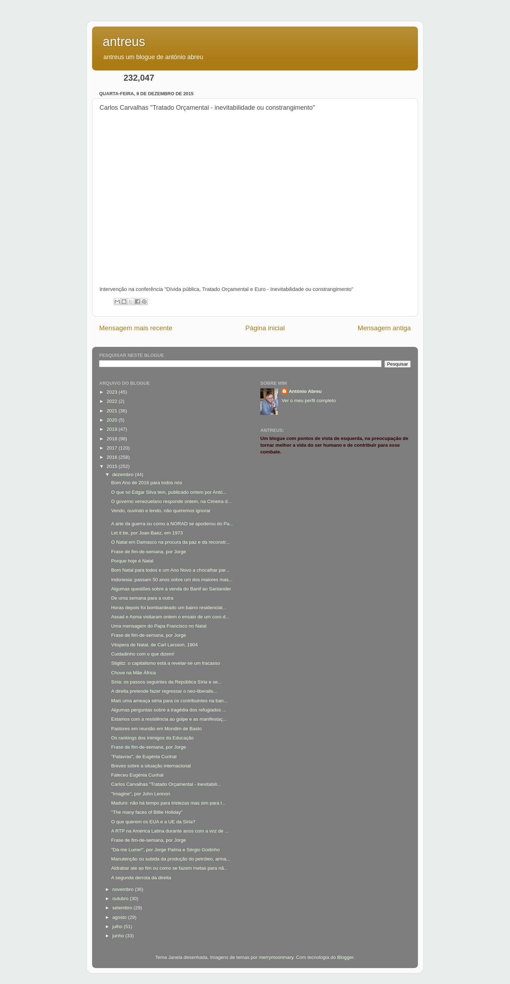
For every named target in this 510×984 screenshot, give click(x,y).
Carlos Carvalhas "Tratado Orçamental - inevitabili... (166, 784)
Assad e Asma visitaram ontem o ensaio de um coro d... (170, 616)
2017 (113, 448)
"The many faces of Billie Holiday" (147, 812)
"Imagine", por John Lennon (140, 793)
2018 (113, 438)
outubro (121, 898)
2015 (113, 466)
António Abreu (305, 391)
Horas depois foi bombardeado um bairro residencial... (168, 607)
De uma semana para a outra (142, 598)
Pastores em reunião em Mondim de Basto (156, 728)
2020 (113, 420)
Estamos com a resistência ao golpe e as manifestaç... (169, 719)
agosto (120, 917)
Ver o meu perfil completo (309, 400)
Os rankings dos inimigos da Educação (152, 737)
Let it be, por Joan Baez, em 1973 (147, 533)
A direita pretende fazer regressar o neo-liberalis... (164, 691)
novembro (123, 889)
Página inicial (265, 328)
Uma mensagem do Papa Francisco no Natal (158, 626)
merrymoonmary (276, 957)
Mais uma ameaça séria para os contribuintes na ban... (169, 700)
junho (118, 935)
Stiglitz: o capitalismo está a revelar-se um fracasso (165, 663)
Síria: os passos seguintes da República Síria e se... (166, 682)
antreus (124, 41)
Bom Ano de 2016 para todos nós (146, 482)
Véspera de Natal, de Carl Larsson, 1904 (154, 644)
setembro (123, 907)
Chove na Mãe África (133, 672)
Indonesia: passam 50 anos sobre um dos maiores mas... (172, 579)
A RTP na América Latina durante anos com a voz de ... (170, 831)
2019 (113, 429)
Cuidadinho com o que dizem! (143, 654)
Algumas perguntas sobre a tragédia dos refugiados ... (168, 710)
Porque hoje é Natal (132, 560)
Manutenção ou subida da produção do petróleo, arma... (170, 859)
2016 (113, 457)
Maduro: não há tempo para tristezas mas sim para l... (168, 803)
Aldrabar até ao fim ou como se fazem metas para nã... (169, 868)
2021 (113, 410)
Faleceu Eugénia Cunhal (137, 775)
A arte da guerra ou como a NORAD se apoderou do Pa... (172, 523)
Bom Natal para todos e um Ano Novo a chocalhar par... (170, 570)
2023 (113, 392)
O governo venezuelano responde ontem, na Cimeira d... (171, 501)
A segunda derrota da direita (141, 877)
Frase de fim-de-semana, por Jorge (148, 551)
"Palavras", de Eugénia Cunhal (143, 756)
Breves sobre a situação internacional (151, 765)
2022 (113, 401)
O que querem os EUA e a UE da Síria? (153, 821)
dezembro (123, 474)
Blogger (345, 957)
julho (118, 926)
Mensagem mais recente (135, 328)
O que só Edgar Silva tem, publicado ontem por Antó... (169, 492)
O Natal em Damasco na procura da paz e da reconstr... (170, 542)
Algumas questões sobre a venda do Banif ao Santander (171, 588)
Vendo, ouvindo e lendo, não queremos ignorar (161, 510)
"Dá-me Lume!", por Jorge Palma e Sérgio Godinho (165, 849)
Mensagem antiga (384, 328)
